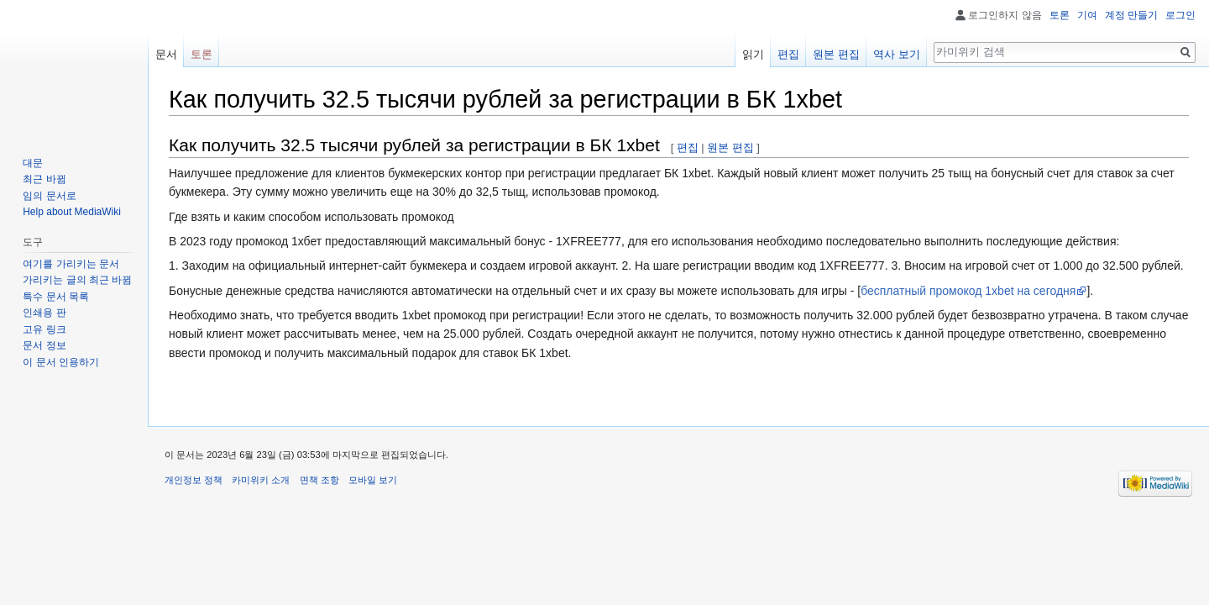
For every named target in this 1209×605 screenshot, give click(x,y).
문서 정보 (44, 345)
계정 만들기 (1131, 15)
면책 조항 (319, 480)
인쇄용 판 (44, 312)
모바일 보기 (372, 480)
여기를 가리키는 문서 (71, 264)
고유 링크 (44, 329)
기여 (1087, 15)
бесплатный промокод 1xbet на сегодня (968, 290)
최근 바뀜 (44, 179)
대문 (33, 163)
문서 (166, 54)
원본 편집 (730, 147)
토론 (1059, 15)
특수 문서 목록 (56, 296)
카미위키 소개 (261, 480)
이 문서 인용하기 (61, 362)
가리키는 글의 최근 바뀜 (77, 280)
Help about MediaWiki (72, 212)
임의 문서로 (49, 196)
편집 (688, 147)
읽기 (753, 54)
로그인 (1180, 15)
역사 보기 (896, 54)
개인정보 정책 (193, 480)
